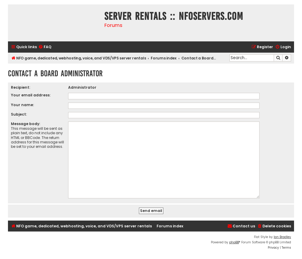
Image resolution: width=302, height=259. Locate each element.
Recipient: (20, 87)
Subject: (19, 114)
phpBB (234, 240)
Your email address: (30, 95)
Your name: (22, 104)
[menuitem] (44, 47)
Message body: (25, 123)
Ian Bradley (282, 234)
